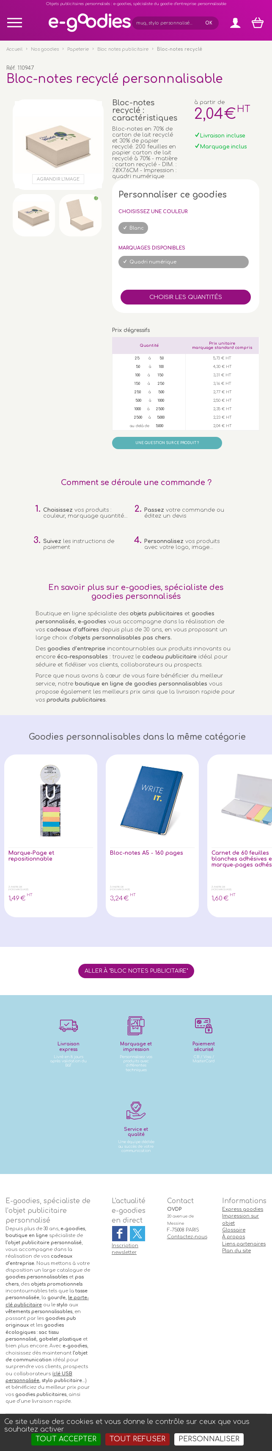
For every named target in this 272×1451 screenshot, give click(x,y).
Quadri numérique (152, 262)
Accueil (14, 49)
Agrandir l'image (58, 179)
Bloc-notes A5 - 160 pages (146, 853)
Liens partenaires (244, 1244)
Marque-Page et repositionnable (31, 856)
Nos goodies (45, 49)
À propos (233, 1237)
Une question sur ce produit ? (167, 443)
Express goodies (242, 1209)
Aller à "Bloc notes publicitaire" (136, 971)
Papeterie (78, 49)
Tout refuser (137, 1439)
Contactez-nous (187, 1237)
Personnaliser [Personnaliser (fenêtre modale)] (209, 1439)
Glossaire (233, 1230)
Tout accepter (66, 1439)
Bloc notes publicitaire (122, 49)
